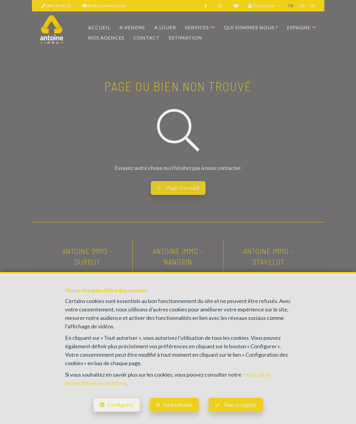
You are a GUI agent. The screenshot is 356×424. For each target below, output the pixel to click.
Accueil (99, 27)
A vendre (132, 27)
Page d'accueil (178, 187)
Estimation (185, 37)
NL (313, 5)
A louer (165, 27)
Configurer (121, 404)
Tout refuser (177, 404)
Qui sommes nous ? (251, 27)
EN (302, 5)
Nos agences (106, 37)
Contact (147, 37)
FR (290, 5)
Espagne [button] (298, 27)
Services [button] (197, 27)
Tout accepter (240, 404)
